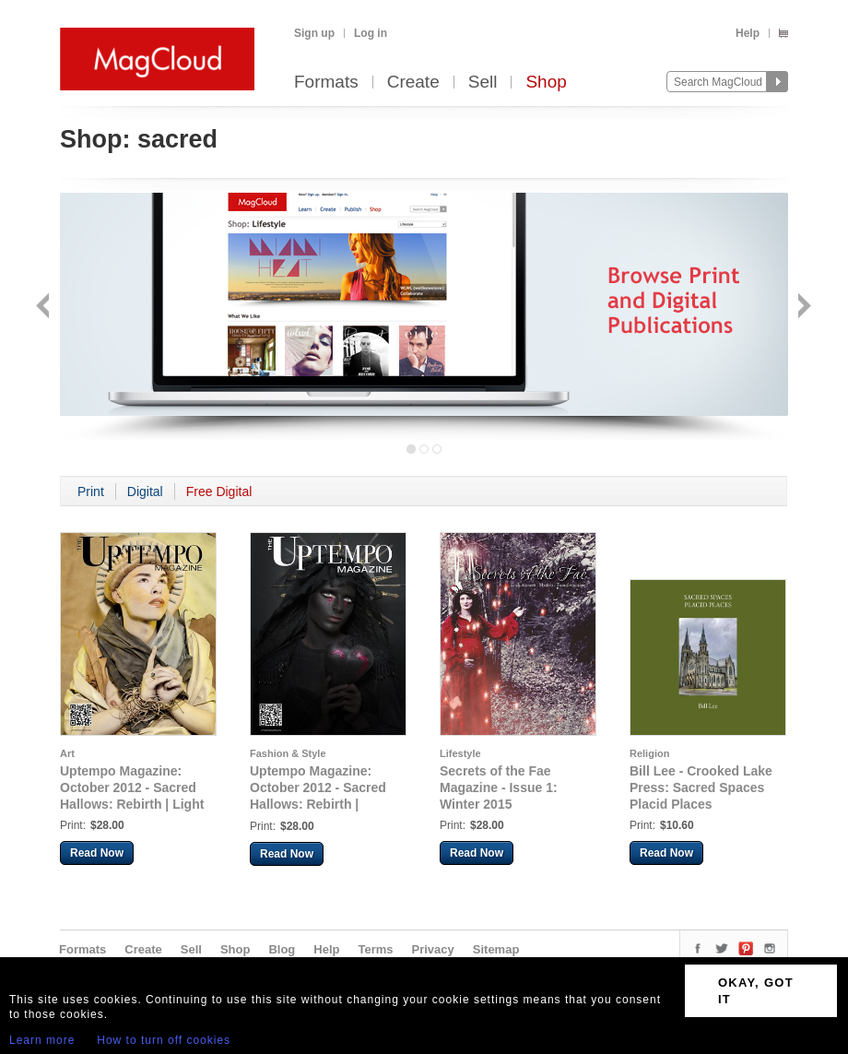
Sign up (314, 33)
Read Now (97, 853)
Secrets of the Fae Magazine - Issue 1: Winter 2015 (499, 787)
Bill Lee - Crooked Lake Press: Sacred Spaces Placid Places (701, 787)
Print (90, 491)
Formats (326, 82)
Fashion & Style (288, 753)
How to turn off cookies (163, 1040)
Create (413, 82)
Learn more (42, 1040)
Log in (370, 33)
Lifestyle (460, 753)
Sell (483, 82)
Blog (281, 949)
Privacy (433, 949)
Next (802, 307)
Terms (375, 949)
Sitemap (496, 949)
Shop (545, 82)
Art (67, 753)
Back (44, 307)
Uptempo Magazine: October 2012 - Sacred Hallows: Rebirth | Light (132, 787)
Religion (649, 753)
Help (748, 33)
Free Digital (219, 491)
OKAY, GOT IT (756, 991)
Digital (145, 491)
